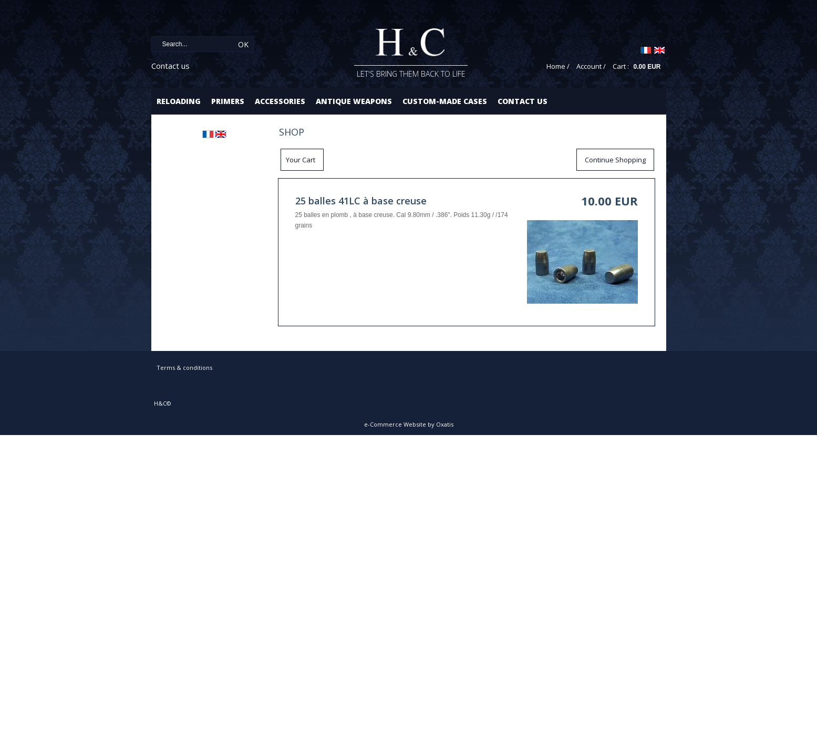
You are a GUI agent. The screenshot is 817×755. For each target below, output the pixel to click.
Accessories (280, 101)
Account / (591, 66)
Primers (227, 101)
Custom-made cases (444, 101)
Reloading (179, 101)
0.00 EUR (646, 66)
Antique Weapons (354, 101)
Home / (558, 66)
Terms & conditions (184, 367)
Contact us (170, 65)
